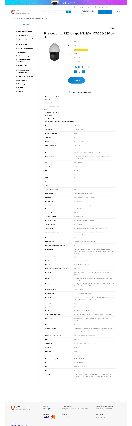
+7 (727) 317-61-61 (87, 11)
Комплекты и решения (25, 76)
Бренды (20, 91)
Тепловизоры (22, 44)
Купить (76, 80)
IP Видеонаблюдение (25, 31)
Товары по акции (21, 80)
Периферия (22, 52)
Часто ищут (22, 84)
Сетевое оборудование (26, 48)
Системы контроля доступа (24, 60)
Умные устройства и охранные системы (24, 71)
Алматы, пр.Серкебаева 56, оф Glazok (84, 7)
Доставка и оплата (111, 7)
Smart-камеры (23, 35)
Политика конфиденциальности (19, 421)
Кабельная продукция (25, 56)
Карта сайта (14, 420)
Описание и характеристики (80, 92)
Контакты (119, 7)
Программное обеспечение (22, 66)
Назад (112, 28)
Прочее (20, 87)
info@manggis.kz (100, 7)
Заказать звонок (105, 12)
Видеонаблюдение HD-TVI (26, 40)
